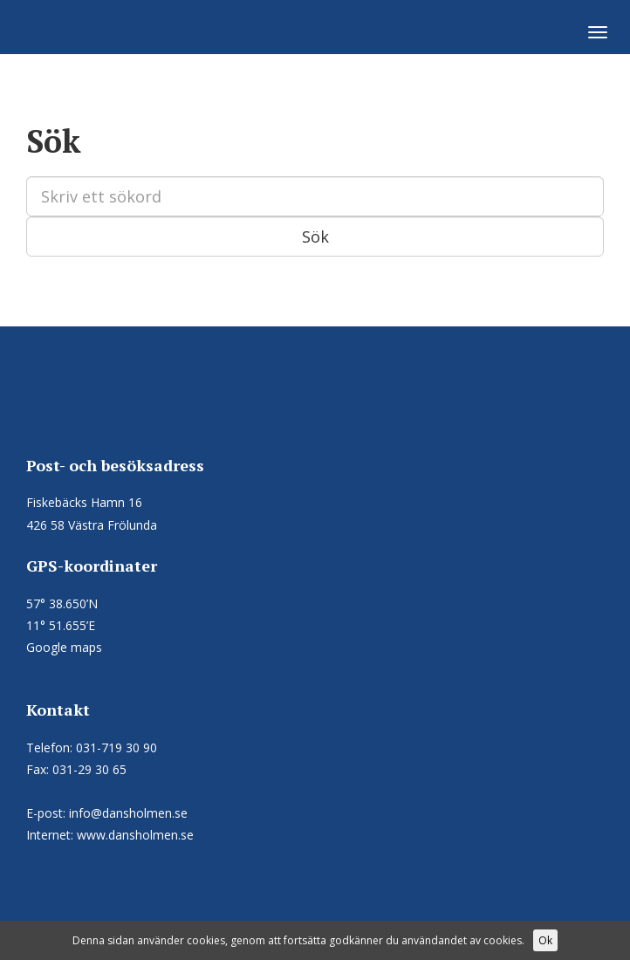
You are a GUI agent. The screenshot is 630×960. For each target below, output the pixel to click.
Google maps (64, 647)
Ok (545, 940)
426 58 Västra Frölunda (91, 525)
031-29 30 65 (89, 769)
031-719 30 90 (116, 747)
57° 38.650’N (62, 603)
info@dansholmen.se (128, 813)
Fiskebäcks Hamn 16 (84, 502)
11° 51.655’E (60, 625)
